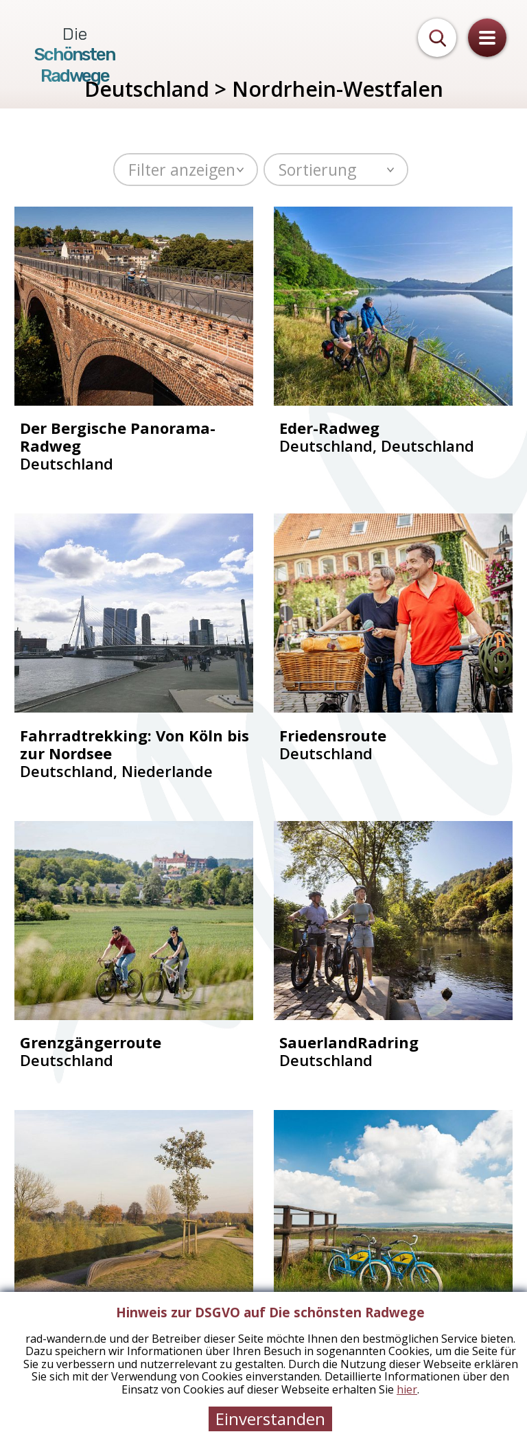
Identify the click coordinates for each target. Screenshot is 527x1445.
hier (407, 1389)
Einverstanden (270, 1418)
